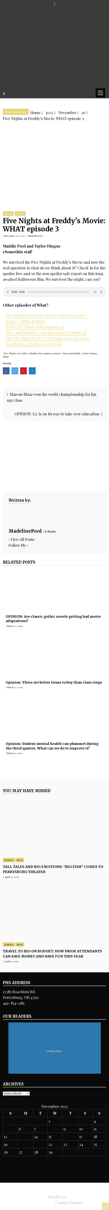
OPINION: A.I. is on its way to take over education (57, 413)
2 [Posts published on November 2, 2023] (64, 1120)
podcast (56, 353)
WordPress (57, 1196)
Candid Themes (69, 1202)
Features (9, 859)
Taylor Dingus (89, 353)
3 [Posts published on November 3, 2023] (80, 1120)
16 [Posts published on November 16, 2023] (65, 1136)
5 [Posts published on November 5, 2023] (5, 1128)
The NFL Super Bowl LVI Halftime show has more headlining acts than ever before (47, 341)
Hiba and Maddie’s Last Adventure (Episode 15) (46, 332)
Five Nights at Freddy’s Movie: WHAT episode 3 (46, 315)
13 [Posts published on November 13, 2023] (20, 1136)
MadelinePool (25, 531)
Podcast (20, 213)
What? (6, 356)
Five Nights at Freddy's (16, 353)
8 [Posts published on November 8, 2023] (49, 1128)
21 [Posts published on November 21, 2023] (35, 1144)
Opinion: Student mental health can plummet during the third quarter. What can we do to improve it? (52, 745)
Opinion (8, 213)
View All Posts (21, 539)
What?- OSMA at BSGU (25, 321)
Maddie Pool (36, 353)
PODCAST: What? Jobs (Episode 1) (35, 326)
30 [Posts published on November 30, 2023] (65, 1152)
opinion (47, 353)
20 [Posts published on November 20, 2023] (21, 1144)
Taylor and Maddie (71, 353)
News (20, 859)
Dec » (19, 1164)
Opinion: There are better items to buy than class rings (54, 682)
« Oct (7, 1164)
